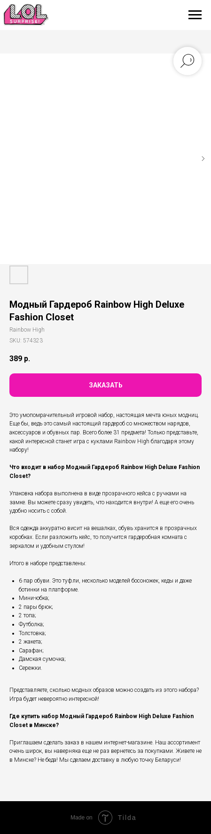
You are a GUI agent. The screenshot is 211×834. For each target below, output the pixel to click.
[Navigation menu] (195, 15)
